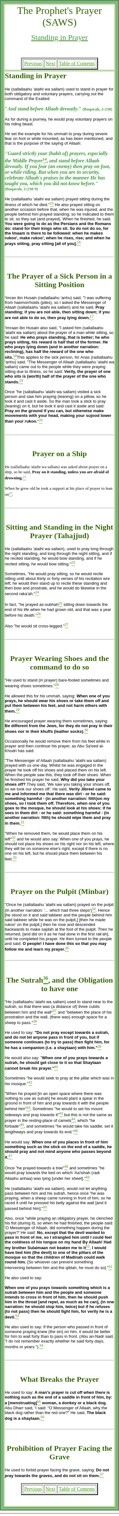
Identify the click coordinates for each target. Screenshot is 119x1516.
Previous (33, 63)
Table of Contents (77, 63)
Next (50, 63)
